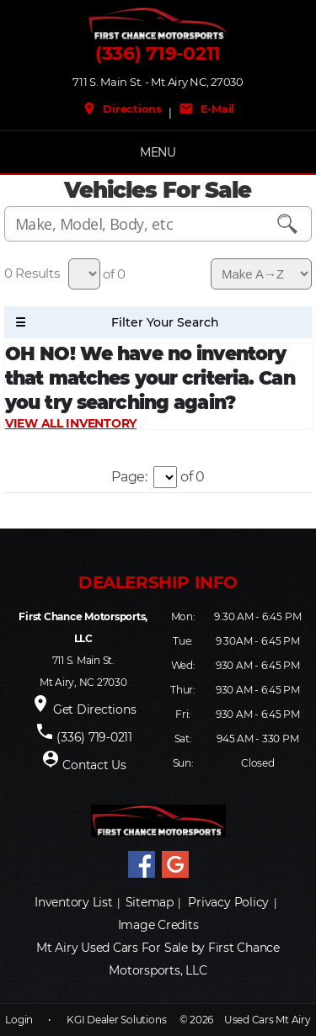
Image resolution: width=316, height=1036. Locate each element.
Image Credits (158, 924)
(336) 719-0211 (158, 54)
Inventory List (74, 902)
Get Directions (95, 709)
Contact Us (94, 765)
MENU (158, 152)
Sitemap (150, 902)
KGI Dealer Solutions (116, 1019)
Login (19, 1019)
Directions (122, 108)
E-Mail (206, 108)
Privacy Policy (228, 902)
